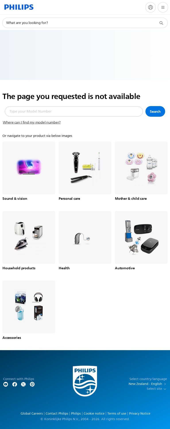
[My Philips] (150, 7)
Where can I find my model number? (32, 122)
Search (155, 111)
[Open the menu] (163, 7)
